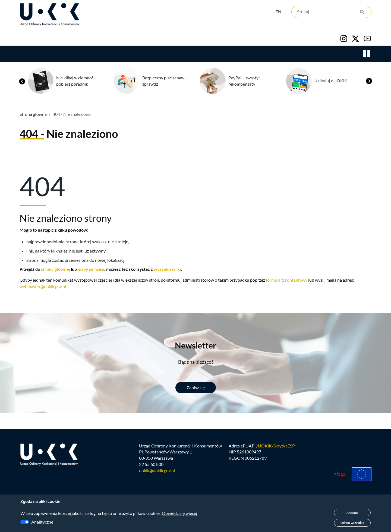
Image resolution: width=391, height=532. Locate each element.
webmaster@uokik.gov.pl (43, 287)
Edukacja (162, 38)
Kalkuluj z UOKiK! (331, 81)
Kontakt (241, 38)
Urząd (26, 38)
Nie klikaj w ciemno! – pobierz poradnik (76, 82)
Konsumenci (117, 38)
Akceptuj (352, 512)
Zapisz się (196, 388)
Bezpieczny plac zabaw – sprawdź (165, 82)
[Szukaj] (331, 13)
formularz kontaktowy (286, 281)
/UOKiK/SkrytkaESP (275, 449)
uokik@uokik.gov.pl (157, 474)
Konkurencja (68, 38)
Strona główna (33, 115)
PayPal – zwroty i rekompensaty (244, 82)
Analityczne (42, 521)
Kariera (202, 38)
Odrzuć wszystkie (352, 522)
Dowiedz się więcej (179, 513)
